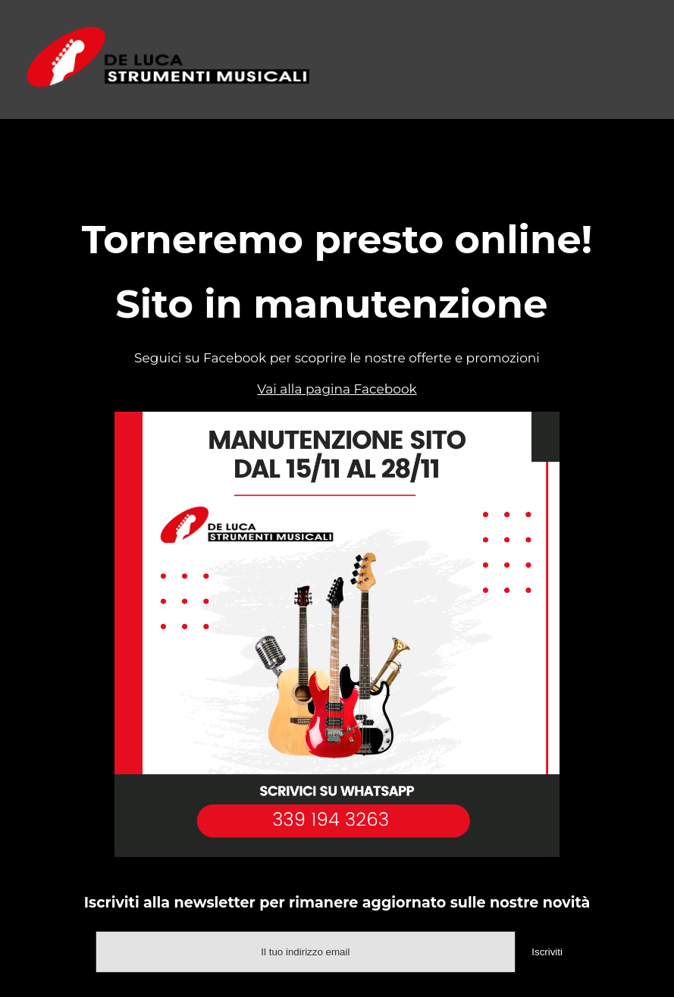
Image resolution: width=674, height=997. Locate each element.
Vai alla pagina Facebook (336, 389)
